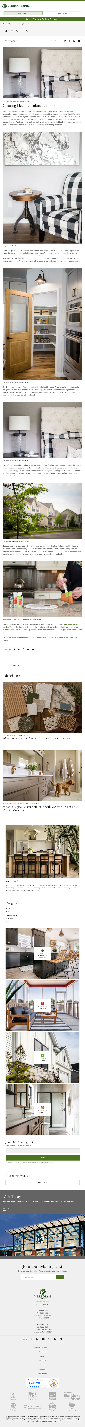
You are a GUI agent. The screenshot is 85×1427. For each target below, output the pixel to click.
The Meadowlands (14, 541)
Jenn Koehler (26, 101)
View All (8, 908)
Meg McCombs (38, 885)
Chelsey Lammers (16, 885)
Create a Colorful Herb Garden (31, 619)
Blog (9, 24)
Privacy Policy (42, 1369)
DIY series (56, 629)
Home (5, 24)
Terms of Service (42, 1374)
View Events (42, 1182)
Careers (42, 1356)
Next (68, 665)
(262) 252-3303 (42, 1327)
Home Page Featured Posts (11, 804)
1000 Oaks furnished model (20, 246)
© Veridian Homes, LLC (42, 1347)
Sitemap (42, 1365)
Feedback (42, 1360)
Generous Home (11, 915)
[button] (60, 41)
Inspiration (6, 101)
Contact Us (42, 1352)
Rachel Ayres (25, 735)
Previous (16, 665)
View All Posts (11, 41)
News (7, 922)
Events (8, 912)
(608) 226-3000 (42, 1313)
